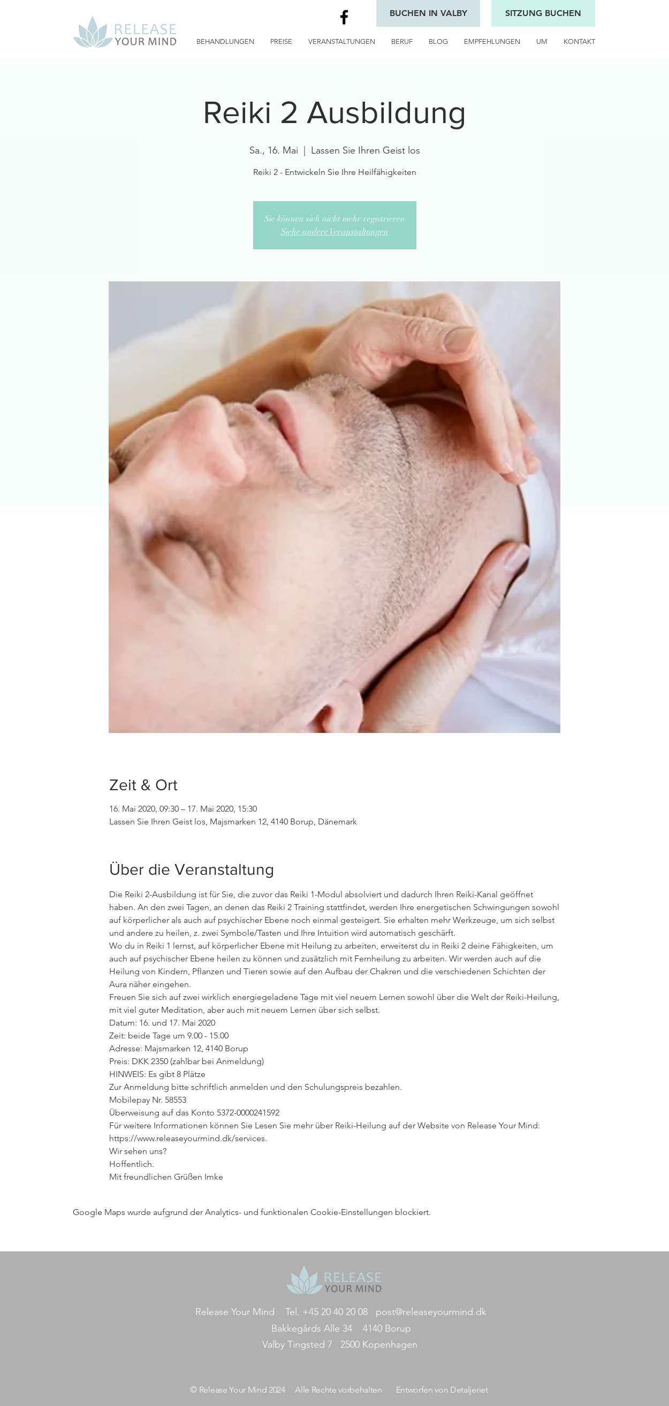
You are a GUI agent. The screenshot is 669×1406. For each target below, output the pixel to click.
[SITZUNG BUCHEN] (543, 13)
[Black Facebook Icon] (344, 17)
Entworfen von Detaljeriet (442, 1390)
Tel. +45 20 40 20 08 (326, 1312)
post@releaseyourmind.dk (431, 1312)
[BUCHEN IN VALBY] (428, 13)
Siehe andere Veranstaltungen (335, 231)
